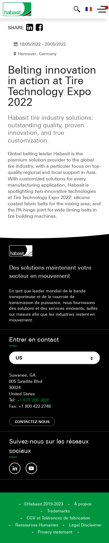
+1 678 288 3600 (33, 400)
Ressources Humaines (36, 524)
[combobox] (54, 357)
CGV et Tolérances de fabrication (58, 517)
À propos (83, 503)
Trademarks (58, 510)
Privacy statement (55, 531)
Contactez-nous (32, 421)
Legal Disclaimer (85, 524)
